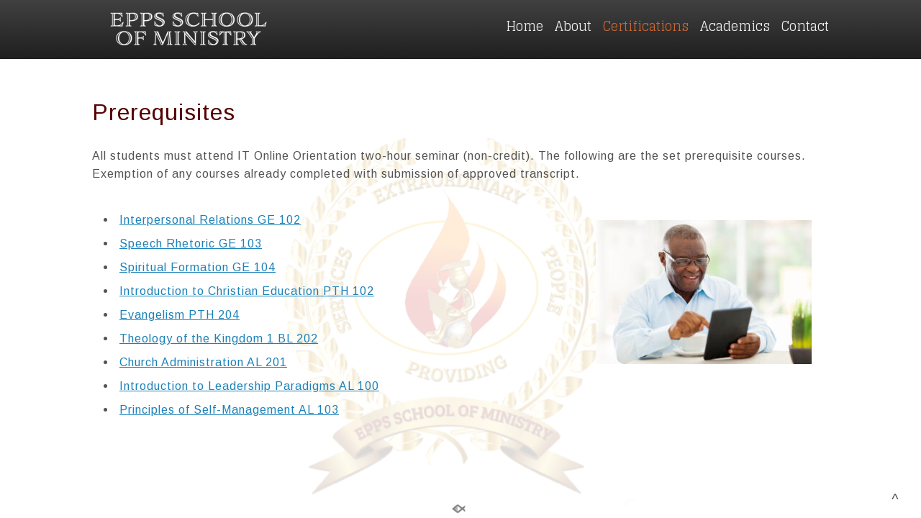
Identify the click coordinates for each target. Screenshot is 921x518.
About (573, 26)
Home (524, 26)
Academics (735, 26)
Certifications (646, 26)
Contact (805, 26)
